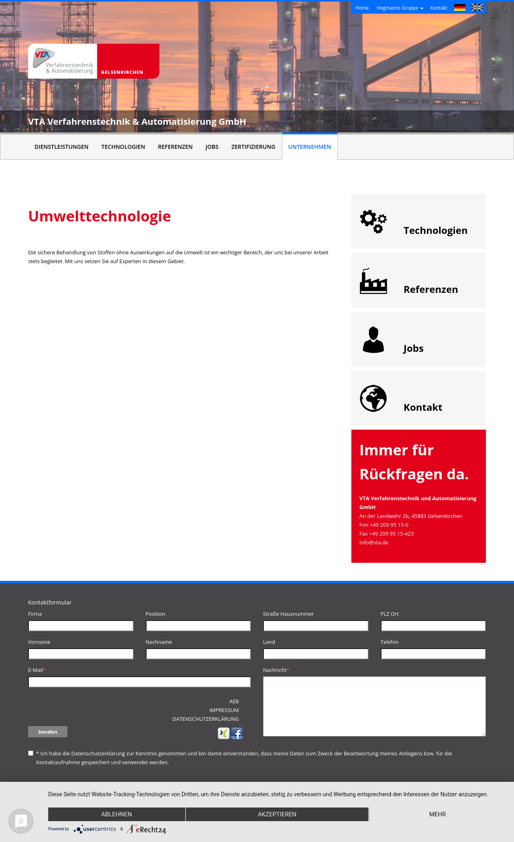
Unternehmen (309, 146)
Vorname (39, 641)
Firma (35, 613)
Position (155, 613)
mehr (437, 814)
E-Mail (37, 670)
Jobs (212, 146)
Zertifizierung (253, 146)
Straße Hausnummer (288, 613)
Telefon (390, 641)
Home (362, 7)
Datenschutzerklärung (98, 753)
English (477, 8)
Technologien (123, 146)
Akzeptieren (277, 814)
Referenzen (175, 146)
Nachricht (276, 670)
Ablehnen (116, 814)
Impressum (224, 710)
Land (269, 641)
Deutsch (460, 8)
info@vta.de (373, 542)
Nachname (159, 641)
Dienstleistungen (62, 146)
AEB (234, 701)
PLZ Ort (390, 613)
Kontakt (438, 7)
